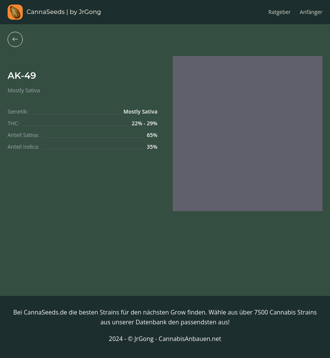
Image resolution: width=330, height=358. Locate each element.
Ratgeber (279, 12)
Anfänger (311, 12)
